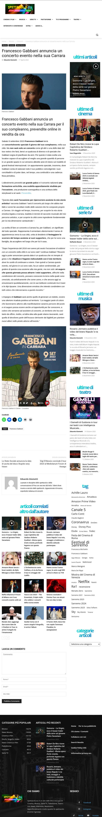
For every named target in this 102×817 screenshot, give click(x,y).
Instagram (80, 798)
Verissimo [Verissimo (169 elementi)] (75, 616)
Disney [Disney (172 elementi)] (74, 527)
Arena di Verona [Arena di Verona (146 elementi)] (85, 506)
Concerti (20, 41)
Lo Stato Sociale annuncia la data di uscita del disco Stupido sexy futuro (16, 464)
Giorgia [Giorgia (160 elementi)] (84, 558)
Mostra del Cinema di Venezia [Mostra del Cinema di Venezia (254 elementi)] (83, 576)
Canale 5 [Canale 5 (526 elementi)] (78, 509)
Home (4, 41)
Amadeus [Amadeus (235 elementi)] (92, 496)
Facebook (87, 792)
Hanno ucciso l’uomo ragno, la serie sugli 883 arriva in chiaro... (90, 261)
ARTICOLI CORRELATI (34, 506)
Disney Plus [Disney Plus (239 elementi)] (85, 526)
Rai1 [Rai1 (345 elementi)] (74, 586)
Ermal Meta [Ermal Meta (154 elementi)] (83, 531)
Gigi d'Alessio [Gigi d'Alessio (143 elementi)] (75, 558)
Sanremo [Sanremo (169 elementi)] (88, 591)
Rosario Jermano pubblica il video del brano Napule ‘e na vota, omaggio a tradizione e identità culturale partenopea (56, 764)
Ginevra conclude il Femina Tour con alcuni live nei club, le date (56, 597)
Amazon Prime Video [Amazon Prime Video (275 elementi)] (83, 501)
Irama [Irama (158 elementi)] (91, 558)
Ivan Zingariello (75, 153)
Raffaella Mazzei (79, 93)
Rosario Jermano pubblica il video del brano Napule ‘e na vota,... (84, 331)
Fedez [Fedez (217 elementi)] (92, 531)
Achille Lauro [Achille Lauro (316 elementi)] (79, 492)
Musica (11, 41)
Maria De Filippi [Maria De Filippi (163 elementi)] (77, 570)
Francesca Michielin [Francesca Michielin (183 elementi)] (79, 549)
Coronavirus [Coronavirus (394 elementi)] (80, 522)
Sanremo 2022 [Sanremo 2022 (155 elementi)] (89, 595)
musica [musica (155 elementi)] (73, 582)
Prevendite (26, 193)
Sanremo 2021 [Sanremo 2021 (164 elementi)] (77, 595)
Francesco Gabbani (16, 429)
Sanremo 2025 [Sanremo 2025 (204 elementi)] (78, 607)
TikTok (95, 798)
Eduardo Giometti (10, 60)
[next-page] (7, 637)
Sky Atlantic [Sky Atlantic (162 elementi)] (81, 612)
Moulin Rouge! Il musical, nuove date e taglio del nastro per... (90, 454)
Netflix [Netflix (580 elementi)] (84, 581)
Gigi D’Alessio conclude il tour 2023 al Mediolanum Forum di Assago (53, 464)
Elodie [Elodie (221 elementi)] (74, 531)
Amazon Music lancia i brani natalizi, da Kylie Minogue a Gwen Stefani (11, 570)
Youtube (88, 804)
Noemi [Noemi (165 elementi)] (93, 582)
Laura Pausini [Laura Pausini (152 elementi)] (76, 562)
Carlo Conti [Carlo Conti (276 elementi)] (77, 513)
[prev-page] (3, 637)
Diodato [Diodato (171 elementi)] (94, 522)
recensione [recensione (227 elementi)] (84, 586)
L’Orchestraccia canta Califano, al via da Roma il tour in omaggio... (91, 370)
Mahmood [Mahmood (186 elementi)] (87, 562)
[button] (97, 35)
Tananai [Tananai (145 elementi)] (90, 612)
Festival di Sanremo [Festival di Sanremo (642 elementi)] (80, 543)
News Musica (21, 45)
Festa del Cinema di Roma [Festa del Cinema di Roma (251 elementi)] (82, 537)
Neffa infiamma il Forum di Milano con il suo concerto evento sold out (11, 597)
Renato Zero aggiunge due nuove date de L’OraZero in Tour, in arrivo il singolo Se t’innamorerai (10, 627)
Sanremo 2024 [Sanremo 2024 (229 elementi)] (78, 603)
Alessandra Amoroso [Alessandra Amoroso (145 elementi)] (78, 497)
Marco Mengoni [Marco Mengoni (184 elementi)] (78, 566)
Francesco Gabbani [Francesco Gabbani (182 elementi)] (79, 553)
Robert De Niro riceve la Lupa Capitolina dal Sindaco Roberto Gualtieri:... (84, 147)
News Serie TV (79, 76)
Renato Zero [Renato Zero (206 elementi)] (77, 590)
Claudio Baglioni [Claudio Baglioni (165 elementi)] (77, 518)
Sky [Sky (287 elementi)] (73, 611)
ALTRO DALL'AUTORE (34, 511)
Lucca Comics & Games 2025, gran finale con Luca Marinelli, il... (90, 191)
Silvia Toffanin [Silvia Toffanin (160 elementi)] (92, 608)
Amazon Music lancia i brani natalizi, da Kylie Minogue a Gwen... (90, 358)
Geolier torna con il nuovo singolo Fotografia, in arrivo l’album (34, 624)
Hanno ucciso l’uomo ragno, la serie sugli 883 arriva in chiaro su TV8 (56, 570)
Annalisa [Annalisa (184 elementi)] (75, 505)
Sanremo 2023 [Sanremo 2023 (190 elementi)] (77, 599)
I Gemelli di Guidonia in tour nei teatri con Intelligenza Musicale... (83, 425)
